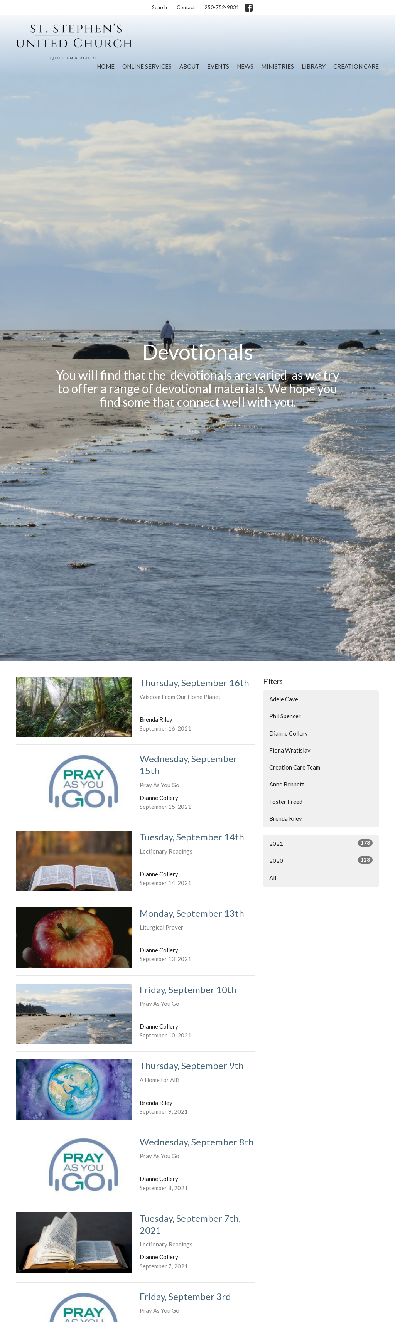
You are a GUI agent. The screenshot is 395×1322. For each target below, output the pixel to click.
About (189, 66)
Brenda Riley (285, 818)
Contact (186, 7)
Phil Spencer (285, 715)
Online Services (147, 66)
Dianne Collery (288, 733)
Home (106, 66)
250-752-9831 (221, 7)
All (272, 877)
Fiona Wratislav (290, 750)
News (245, 66)
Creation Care (356, 66)
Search (159, 7)
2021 (321, 843)
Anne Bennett (286, 784)
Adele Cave (283, 699)
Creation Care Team (294, 767)
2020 (321, 860)
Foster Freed (285, 801)
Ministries (277, 66)
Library (314, 66)
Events (218, 66)
